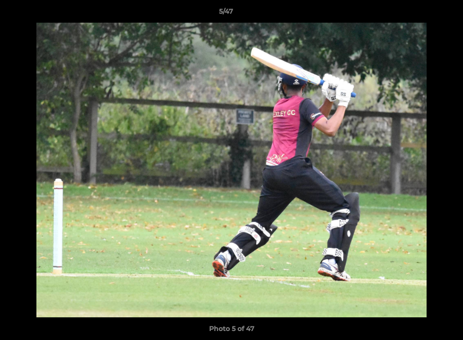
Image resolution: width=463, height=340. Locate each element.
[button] (423, 13)
